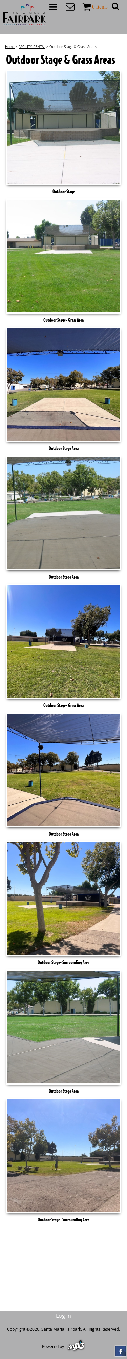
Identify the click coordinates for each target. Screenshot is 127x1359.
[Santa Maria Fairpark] (24, 15)
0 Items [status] (100, 6)
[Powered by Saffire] (76, 1346)
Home (10, 47)
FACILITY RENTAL (32, 47)
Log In (63, 1315)
